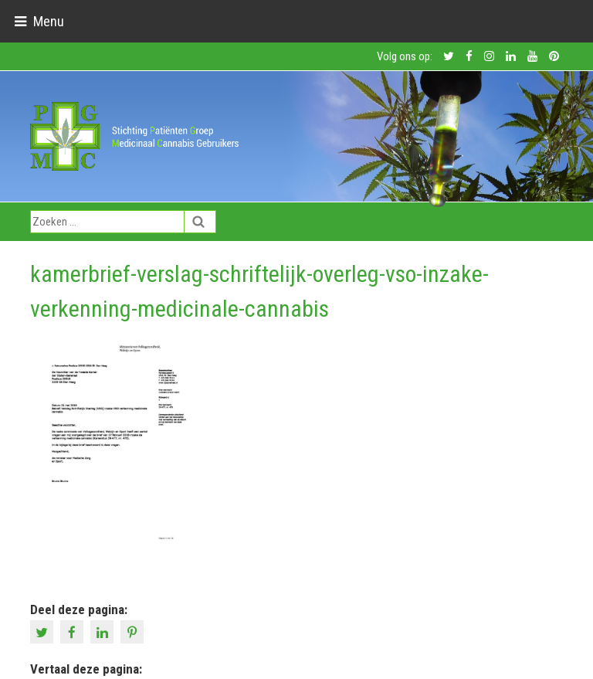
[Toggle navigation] (39, 21)
